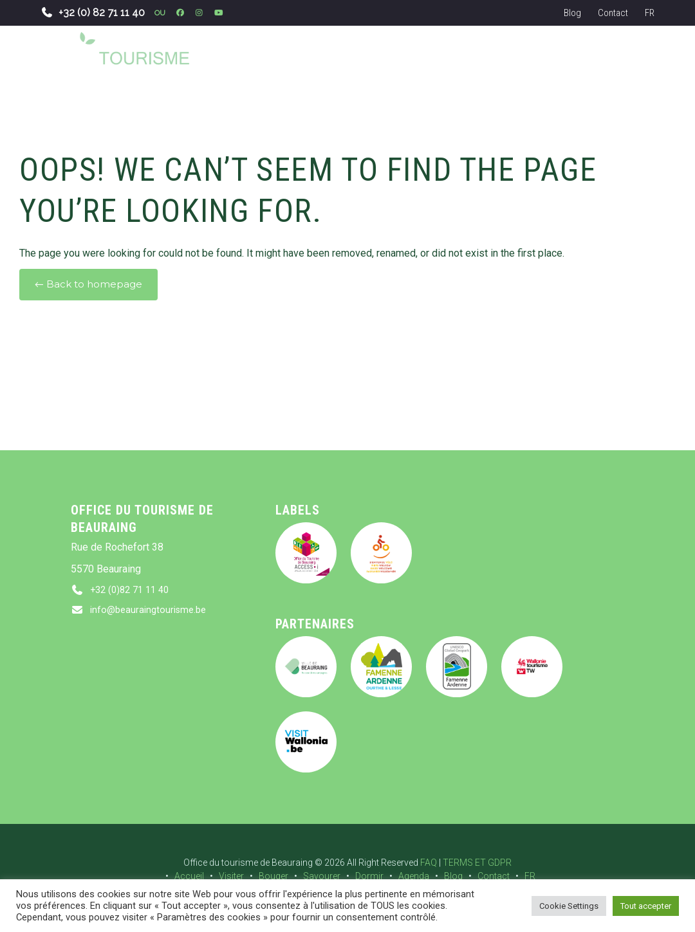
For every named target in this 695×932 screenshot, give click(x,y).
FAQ (428, 862)
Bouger (273, 876)
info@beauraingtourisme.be (152, 613)
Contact (613, 13)
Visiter (231, 876)
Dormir (369, 876)
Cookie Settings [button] (568, 906)
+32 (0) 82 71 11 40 (93, 12)
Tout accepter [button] (645, 906)
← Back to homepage (88, 284)
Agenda (413, 876)
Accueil (189, 876)
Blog (572, 13)
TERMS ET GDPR (477, 862)
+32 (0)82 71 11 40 (133, 591)
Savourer (321, 876)
